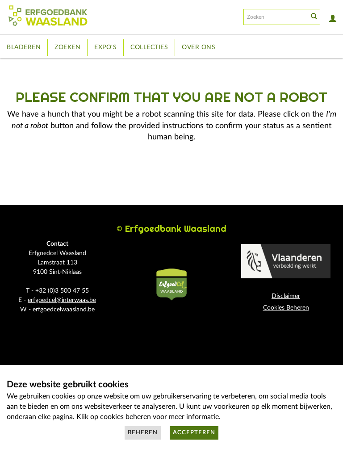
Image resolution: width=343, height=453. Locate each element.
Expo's (105, 47)
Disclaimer (286, 296)
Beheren (143, 433)
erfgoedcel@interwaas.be (62, 300)
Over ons (198, 47)
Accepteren (194, 433)
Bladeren (24, 47)
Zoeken (67, 47)
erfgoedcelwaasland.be (64, 309)
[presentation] (191, 178)
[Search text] (275, 17)
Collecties (149, 47)
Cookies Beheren (286, 308)
